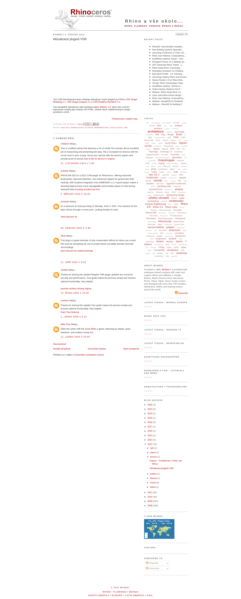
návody (158, 180)
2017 (150, 426)
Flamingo (153, 151)
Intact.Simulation (172, 163)
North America (98, 595)
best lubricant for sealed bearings (77, 251)
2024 (150, 409)
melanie (64, 171)
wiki (166, 253)
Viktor (150, 250)
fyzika (184, 155)
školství (169, 241)
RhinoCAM (151, 212)
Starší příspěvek (131, 348)
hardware (180, 161)
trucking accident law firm (87, 189)
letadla (161, 172)
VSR (128, 99)
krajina (172, 169)
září (152, 448)
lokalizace (183, 172)
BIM (157, 134)
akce (165, 126)
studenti (172, 238)
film (183, 149)
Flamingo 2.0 (166, 152)
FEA (172, 149)
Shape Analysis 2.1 (81, 102)
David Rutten (171, 143)
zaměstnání (159, 256)
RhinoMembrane (176, 216)
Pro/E (174, 192)
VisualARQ (159, 250)
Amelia (64, 270)
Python (174, 198)
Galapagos (149, 157)
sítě (155, 230)
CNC (180, 140)
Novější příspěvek (61, 348)
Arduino (167, 128)
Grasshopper (166, 160)
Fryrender (175, 154)
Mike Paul (65, 324)
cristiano (65, 143)
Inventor (183, 163)
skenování (163, 230)
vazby (169, 247)
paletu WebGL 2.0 (102, 107)
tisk (147, 247)
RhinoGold (154, 216)
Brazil (179, 134)
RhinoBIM (177, 210)
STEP (152, 239)
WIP (172, 253)
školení (160, 241)
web (153, 253)
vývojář (147, 253)
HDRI (147, 163)
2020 (150, 418)
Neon (166, 181)
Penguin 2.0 (169, 189)
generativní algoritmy (163, 157)
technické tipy (158, 244)
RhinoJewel (164, 216)
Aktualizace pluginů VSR (70, 39)
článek (153, 143)
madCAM (165, 175)
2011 (150, 492)
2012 (150, 444)
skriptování (174, 230)
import (162, 163)
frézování (164, 155)
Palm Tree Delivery (70, 312)
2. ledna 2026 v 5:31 (74, 316)
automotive (149, 135)
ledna (153, 487)
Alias (171, 126)
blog (163, 134)
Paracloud (177, 186)
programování (159, 195)
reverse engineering (155, 204)
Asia (150, 595)
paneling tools (164, 186)
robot (160, 224)
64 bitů (152, 126)
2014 (150, 435)
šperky (179, 241)
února (153, 482)
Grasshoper (152, 161)
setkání (170, 227)
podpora (150, 192)
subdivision (150, 242)
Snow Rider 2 (91, 329)
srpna (153, 452)
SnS (162, 233)
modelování (77, 127)
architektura (156, 131)
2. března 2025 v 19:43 (75, 194)
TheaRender (183, 244)
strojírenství (161, 239)
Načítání (148, 306)
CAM (175, 137)
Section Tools (179, 224)
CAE (169, 137)
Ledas (154, 172)
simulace (149, 230)
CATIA (158, 140)
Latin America (134, 595)
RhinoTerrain (179, 222)
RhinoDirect (181, 213)
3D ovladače (167, 123)
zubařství (174, 256)
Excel (177, 146)
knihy (153, 169)
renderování (102, 127)
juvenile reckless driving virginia (76, 288)
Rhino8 (181, 207)
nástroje (148, 181)
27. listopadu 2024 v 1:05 (77, 163)
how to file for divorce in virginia (99, 158)
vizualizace (116, 127)
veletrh (176, 247)
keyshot (175, 166)
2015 (150, 431)
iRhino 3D (167, 166)
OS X (153, 186)
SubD (181, 239)
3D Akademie (155, 123)
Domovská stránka (97, 348)
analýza (65, 127)
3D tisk (184, 123)
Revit (170, 204)
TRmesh (153, 247)
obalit (185, 181)
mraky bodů (173, 178)
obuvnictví (160, 184)
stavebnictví (180, 236)
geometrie (177, 157)
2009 (150, 501)
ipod (159, 166)
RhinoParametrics (165, 218)
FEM (178, 149)
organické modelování (176, 183)
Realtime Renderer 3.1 (109, 102)
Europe (117, 595)
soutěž (159, 236)
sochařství (179, 233)
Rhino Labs (171, 207)
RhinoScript (164, 221)
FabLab (165, 149)
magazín (174, 175)
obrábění (150, 183)
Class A (165, 140)
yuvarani (65, 201)
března (153, 478)
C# (185, 135)
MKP (181, 175)
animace (158, 128)
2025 (150, 404)
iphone (153, 166)
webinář (160, 253)
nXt (179, 181)
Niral (63, 236)
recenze (164, 201)
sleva (184, 230)
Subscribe (181, 293)
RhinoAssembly (165, 210)
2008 (150, 505)
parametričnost (155, 189)
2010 (150, 496)
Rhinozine (151, 224)
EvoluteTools (168, 146)
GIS (185, 157)
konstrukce (163, 169)
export (156, 149)
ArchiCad (175, 128)
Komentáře (152, 568)
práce (167, 192)
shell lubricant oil (69, 216)
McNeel (165, 269)
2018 (150, 422)
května (153, 474)
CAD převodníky (159, 137)
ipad (147, 166)
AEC (159, 125)
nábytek (182, 178)
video (183, 247)
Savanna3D (168, 224)
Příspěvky (152, 563)
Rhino (176, 204)
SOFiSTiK (169, 233)
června (153, 457)
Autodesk (169, 132)
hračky (154, 163)
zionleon (65, 300)
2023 (150, 413)
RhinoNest (151, 218)
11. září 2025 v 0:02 (73, 262)
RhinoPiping (152, 222)
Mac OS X (154, 174)
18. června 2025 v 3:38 (76, 228)
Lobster (168, 172)
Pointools (159, 192)
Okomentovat (59, 344)
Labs (178, 169)
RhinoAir (153, 210)
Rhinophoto (180, 218)
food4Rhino (178, 152)
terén (168, 244)
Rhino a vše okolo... (154, 21)
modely (163, 178)
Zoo (167, 256)
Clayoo (173, 140)
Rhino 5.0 (158, 207)
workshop (181, 253)
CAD (150, 137)
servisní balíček (156, 227)
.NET (147, 123)
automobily (179, 132)
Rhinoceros (162, 213)
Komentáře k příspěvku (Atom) (89, 355)
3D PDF (176, 123)
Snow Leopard (153, 233)
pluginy (89, 127)
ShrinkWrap (181, 227)
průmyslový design (175, 195)
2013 (150, 440)
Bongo (171, 134)
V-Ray (161, 247)
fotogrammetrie (152, 155)
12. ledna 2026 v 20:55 (75, 336)
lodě (176, 172)
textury (174, 244)
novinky (173, 181)
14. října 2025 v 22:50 (75, 293)
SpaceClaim (168, 236)
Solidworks (150, 236)
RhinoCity (172, 213)
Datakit (160, 143)
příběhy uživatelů (159, 197)
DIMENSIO (157, 146)
